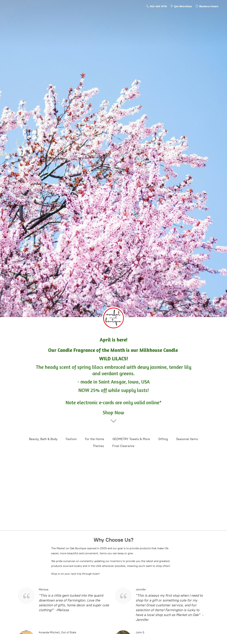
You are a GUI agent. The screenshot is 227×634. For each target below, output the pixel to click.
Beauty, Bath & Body (43, 439)
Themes (98, 446)
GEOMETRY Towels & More (131, 439)
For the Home (94, 439)
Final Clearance (123, 446)
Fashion (71, 439)
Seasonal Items (187, 439)
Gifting (163, 439)
